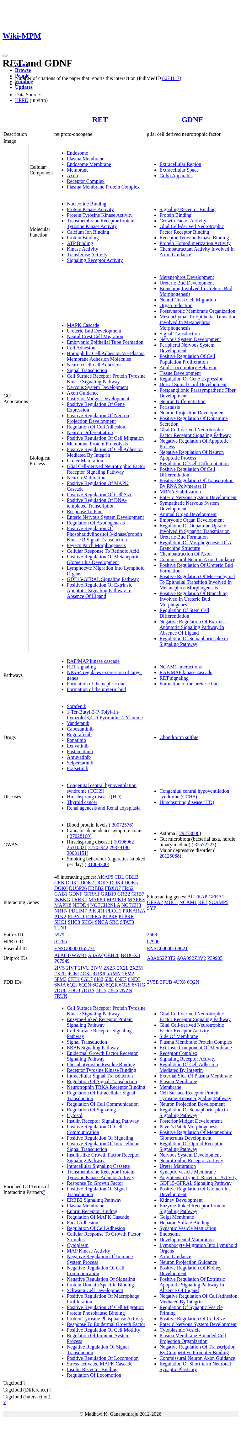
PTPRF (110, 916)
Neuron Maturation (86, 477)
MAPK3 (136, 899)
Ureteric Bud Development (94, 330)
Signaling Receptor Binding (187, 209)
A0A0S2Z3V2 (191, 958)
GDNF (192, 119)
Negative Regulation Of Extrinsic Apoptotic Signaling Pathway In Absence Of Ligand (193, 627)
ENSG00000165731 (74, 948)
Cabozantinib (80, 729)
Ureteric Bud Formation (183, 537)
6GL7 (87, 979)
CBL (119, 877)
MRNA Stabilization (180, 491)
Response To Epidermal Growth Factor (106, 1324)
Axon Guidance (83, 393)
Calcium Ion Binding (88, 232)
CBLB (131, 877)
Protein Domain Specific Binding (100, 1284)
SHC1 (60, 922)
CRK (59, 882)
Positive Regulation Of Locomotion (103, 1358)
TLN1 (60, 927)
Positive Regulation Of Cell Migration (105, 438)
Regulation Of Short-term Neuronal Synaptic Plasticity (195, 1366)
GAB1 (60, 894)
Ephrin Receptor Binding (92, 1211)
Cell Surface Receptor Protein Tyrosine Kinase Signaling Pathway (106, 378)
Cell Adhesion (81, 347)
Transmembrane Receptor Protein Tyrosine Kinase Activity (100, 223)
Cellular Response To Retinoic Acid (103, 551)
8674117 (170, 78)
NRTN (61, 910)
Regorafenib (79, 734)
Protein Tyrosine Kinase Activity (100, 215)
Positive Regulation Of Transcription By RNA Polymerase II (196, 483)
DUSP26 (78, 888)
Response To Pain (85, 511)
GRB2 (123, 894)
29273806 (189, 833)
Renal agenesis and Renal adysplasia (104, 808)
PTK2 (60, 916)
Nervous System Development (97, 387)
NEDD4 (80, 905)
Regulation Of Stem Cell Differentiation (184, 613)
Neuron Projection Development (192, 412)
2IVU (83, 968)
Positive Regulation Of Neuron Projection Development (98, 418)
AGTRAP (197, 896)
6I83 (109, 979)
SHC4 (87, 922)
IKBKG (62, 899)
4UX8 (99, 973)
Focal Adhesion (82, 1222)
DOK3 (102, 882)
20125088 (169, 856)
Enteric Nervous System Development (105, 517)
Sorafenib (76, 706)
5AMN (113, 973)
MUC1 (171, 902)
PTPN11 (76, 916)
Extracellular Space (179, 170)
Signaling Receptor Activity (95, 260)
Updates (24, 87)
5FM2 (128, 973)
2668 (152, 934)
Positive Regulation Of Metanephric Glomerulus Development (103, 559)
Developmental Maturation (186, 1239)
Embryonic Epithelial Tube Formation (105, 342)
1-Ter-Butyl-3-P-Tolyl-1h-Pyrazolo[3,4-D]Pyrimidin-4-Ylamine (105, 714)
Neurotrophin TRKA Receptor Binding (106, 1087)
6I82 (98, 979)
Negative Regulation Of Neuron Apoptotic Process (191, 455)
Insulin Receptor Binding (92, 1369)
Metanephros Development (186, 277)
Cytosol (75, 1115)
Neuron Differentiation (90, 432)
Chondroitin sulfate (178, 737)
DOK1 (72, 882)
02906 (153, 941)
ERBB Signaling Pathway (93, 1047)
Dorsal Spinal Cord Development (193, 384)
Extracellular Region (180, 164)
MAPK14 (116, 899)
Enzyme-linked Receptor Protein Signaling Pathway (100, 1022)
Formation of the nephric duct (97, 683)
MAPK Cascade (83, 325)
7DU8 (60, 990)
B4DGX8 (130, 955)
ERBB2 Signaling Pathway (94, 1200)
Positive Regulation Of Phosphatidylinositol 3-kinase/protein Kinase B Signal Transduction (104, 534)
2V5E (152, 982)
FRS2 (127, 888)
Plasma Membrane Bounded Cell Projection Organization (192, 1338)
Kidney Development (180, 1200)
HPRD (22, 100)
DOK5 (131, 882)
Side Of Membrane (178, 1036)
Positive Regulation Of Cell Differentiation (187, 471)
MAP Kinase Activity (88, 1250)
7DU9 (74, 990)
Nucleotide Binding (86, 203)
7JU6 (113, 990)
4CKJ (86, 973)
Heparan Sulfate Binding (184, 1222)
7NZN (125, 990)
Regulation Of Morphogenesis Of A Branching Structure (195, 545)
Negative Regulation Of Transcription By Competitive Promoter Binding (197, 1349)
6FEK (74, 979)
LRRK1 (80, 899)
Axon (72, 175)
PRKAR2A (134, 910)
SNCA (101, 922)
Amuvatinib (79, 757)
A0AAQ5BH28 (103, 955)
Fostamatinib (80, 751)
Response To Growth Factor (95, 1183)
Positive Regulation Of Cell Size (99, 494)
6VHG (138, 984)
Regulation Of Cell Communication (103, 1104)
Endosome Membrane (89, 164)
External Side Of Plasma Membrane (195, 1075)
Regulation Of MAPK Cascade (98, 1217)
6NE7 (120, 979)
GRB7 (137, 894)
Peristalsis (169, 407)
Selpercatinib (80, 762)
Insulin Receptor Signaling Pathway (103, 1121)
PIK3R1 (96, 910)
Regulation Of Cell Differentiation (194, 463)
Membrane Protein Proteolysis (97, 443)
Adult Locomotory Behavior (188, 367)
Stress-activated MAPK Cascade (99, 1363)
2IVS (59, 968)
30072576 (122, 825)
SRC (114, 922)
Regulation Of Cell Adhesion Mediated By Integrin (188, 1067)
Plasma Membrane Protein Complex (103, 186)
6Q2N (85, 984)
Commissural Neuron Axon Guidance (197, 559)
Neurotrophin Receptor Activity (191, 1160)
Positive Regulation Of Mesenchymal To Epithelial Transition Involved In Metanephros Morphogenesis (197, 582)
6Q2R (112, 984)
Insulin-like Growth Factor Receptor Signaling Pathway (103, 1157)
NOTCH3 (131, 905)
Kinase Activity (82, 249)
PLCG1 (113, 910)
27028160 (80, 836)
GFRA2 (155, 902)
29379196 (120, 847)
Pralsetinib (77, 768)
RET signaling (81, 666)
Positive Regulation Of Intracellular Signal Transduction (103, 1146)
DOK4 (116, 882)
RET (100, 119)
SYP (151, 908)
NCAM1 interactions (180, 666)
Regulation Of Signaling (91, 1109)
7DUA (87, 990)
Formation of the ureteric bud (96, 689)
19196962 (124, 841)
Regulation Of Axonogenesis (96, 522)
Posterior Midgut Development (98, 398)
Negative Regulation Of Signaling (101, 1279)
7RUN (60, 996)
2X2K (110, 968)
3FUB (166, 982)
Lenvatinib (77, 745)
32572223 (205, 844)
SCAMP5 (218, 902)
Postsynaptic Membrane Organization (197, 311)
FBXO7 (113, 888)
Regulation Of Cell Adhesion (96, 426)
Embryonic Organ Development (191, 520)
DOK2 (87, 882)
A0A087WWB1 (70, 955)
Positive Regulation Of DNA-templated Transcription (97, 503)
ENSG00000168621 (167, 948)
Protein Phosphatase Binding (96, 1313)
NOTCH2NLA (105, 905)
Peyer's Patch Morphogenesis (96, 545)
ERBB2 (96, 888)
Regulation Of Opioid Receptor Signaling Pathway (190, 1146)
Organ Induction (175, 305)
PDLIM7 (78, 910)
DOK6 (61, 888)
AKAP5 (105, 877)
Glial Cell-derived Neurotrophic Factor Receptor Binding (191, 229)
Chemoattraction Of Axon (185, 553)
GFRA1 (91, 894)
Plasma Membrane (85, 158)
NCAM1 (188, 902)
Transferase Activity (87, 254)
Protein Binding (83, 237)
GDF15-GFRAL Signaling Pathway (103, 579)
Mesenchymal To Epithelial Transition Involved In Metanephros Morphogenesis (197, 322)
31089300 (98, 864)
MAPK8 (62, 905)
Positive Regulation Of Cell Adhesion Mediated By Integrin (105, 452)
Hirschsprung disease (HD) (94, 796)
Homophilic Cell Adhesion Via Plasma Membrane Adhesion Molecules (106, 356)
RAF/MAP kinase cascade (93, 661)
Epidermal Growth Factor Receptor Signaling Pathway (102, 1056)
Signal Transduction (87, 370)
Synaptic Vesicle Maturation (187, 1228)
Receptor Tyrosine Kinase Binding (194, 237)
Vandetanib (78, 723)
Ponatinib (76, 740)
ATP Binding (80, 243)
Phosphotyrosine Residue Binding (101, 1064)
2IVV (96, 968)
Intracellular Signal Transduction (100, 1075)
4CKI (73, 973)
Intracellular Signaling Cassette (98, 1166)
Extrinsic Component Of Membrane (195, 1047)
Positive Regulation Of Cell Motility (103, 1330)
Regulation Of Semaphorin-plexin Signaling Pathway (193, 641)
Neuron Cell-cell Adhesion (94, 364)
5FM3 (60, 979)
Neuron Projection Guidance (188, 1262)
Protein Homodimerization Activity (195, 243)
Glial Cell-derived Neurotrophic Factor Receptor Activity (191, 1027)
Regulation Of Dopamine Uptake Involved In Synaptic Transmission (194, 528)
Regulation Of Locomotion (94, 1375)
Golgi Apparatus (175, 175)
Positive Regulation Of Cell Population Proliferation (187, 359)
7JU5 (101, 990)
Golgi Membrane (176, 1217)
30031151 (77, 853)
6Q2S (125, 984)
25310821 (77, 847)
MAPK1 (96, 899)
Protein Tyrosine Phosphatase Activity (105, 1318)
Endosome (77, 153)
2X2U (60, 973)
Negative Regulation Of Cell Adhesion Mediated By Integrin (198, 1298)
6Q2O (98, 984)
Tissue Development (180, 373)
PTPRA (93, 916)
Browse (23, 70)
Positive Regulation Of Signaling (100, 1138)
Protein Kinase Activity (90, 209)
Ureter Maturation (85, 460)
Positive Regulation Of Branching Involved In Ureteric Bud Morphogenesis (193, 599)
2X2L (123, 968)
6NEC (134, 979)
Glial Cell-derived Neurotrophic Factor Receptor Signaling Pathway (106, 469)
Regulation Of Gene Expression (191, 378)
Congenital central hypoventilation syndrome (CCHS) (102, 788)
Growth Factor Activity (182, 220)
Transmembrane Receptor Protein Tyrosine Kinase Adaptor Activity (100, 1174)
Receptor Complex (85, 181)
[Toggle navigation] (5, 55)
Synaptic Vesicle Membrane (187, 1171)
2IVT (71, 968)
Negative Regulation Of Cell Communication (96, 1270)
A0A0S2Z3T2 (161, 958)
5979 (59, 934)
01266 (60, 941)
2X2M (136, 968)
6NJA (60, 984)
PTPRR (126, 916)
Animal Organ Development (188, 514)
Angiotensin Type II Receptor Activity (198, 1177)
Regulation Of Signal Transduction (102, 1081)
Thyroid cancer (82, 802)
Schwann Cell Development (95, 1290)
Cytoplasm (77, 1245)
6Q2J (72, 984)
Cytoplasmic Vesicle (180, 1330)
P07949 (62, 961)
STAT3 (127, 922)
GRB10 (108, 894)
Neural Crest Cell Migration (95, 336)
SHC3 (74, 922)
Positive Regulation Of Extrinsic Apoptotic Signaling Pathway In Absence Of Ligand (99, 590)
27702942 (98, 847)
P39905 (214, 958)
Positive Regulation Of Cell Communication (94, 1129)
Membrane (77, 170)
